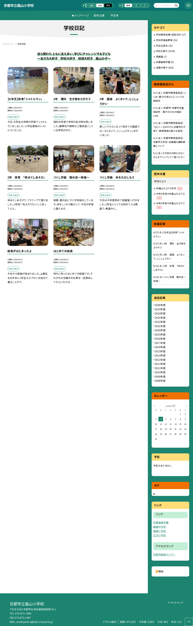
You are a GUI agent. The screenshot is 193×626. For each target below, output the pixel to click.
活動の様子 (162, 67)
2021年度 (160, 326)
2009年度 (160, 376)
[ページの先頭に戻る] (189, 622)
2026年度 (160, 305)
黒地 (108, 5)
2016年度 (160, 347)
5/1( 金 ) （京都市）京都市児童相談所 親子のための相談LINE (168, 111)
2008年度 (160, 380)
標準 (128, 5)
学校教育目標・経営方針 (168, 34)
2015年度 (160, 351)
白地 (100, 5)
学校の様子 (162, 51)
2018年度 (160, 338)
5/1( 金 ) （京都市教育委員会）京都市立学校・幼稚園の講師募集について (169, 142)
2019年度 (160, 334)
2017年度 (160, 343)
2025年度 (160, 309)
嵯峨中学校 (159, 527)
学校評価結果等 (164, 40)
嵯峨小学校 (159, 531)
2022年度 (160, 321)
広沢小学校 (159, 535)
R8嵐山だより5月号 (169, 188)
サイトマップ (176, 602)
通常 (92, 5)
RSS (161, 571)
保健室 (159, 56)
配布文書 (99, 15)
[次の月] (186, 405)
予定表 (114, 15)
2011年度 (160, 368)
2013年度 (160, 359)
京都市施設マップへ (164, 554)
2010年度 (160, 372)
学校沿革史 (162, 45)
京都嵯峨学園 (163, 62)
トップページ (81, 15)
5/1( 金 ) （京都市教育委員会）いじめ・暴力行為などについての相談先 (169, 96)
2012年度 (160, 364)
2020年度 (160, 330)
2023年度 (160, 317)
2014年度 (160, 355)
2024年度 (160, 313)
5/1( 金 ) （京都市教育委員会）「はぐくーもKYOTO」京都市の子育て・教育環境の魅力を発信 (169, 126)
